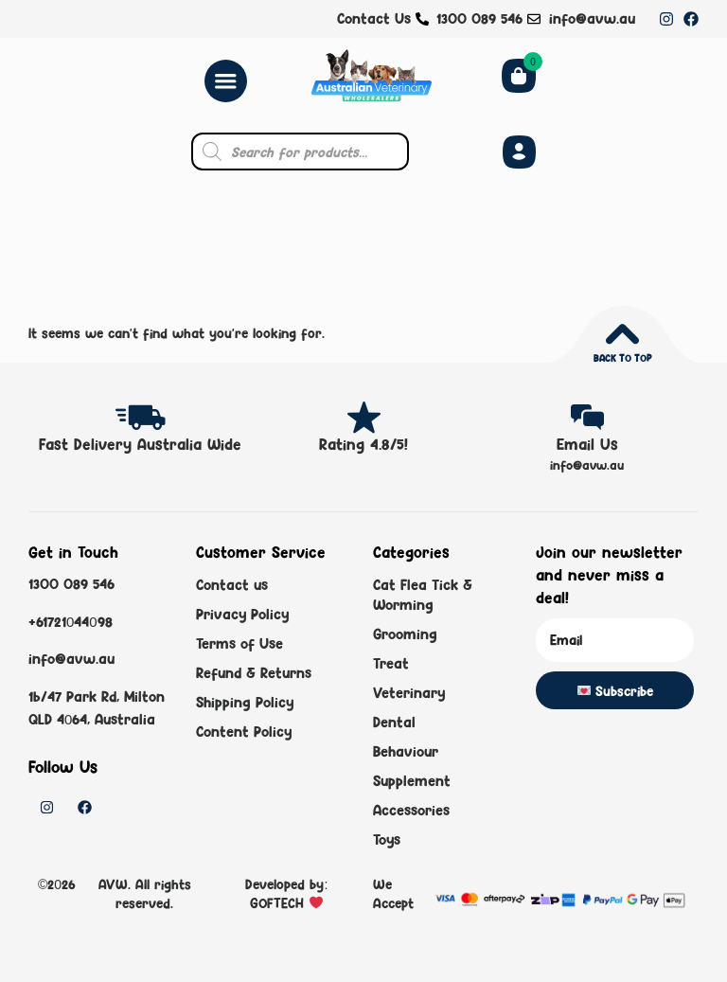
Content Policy (244, 731)
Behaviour (405, 751)
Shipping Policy (244, 702)
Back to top (622, 358)
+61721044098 (70, 621)
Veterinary (409, 693)
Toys (386, 839)
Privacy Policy (242, 614)
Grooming (405, 634)
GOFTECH (279, 903)
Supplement (412, 781)
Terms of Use (239, 643)
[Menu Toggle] (225, 81)
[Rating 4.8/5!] (364, 417)
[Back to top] (622, 333)
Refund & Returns (253, 673)
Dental (394, 722)
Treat (391, 663)
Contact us (232, 585)
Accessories (411, 810)
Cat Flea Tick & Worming (422, 595)
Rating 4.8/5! (363, 444)
